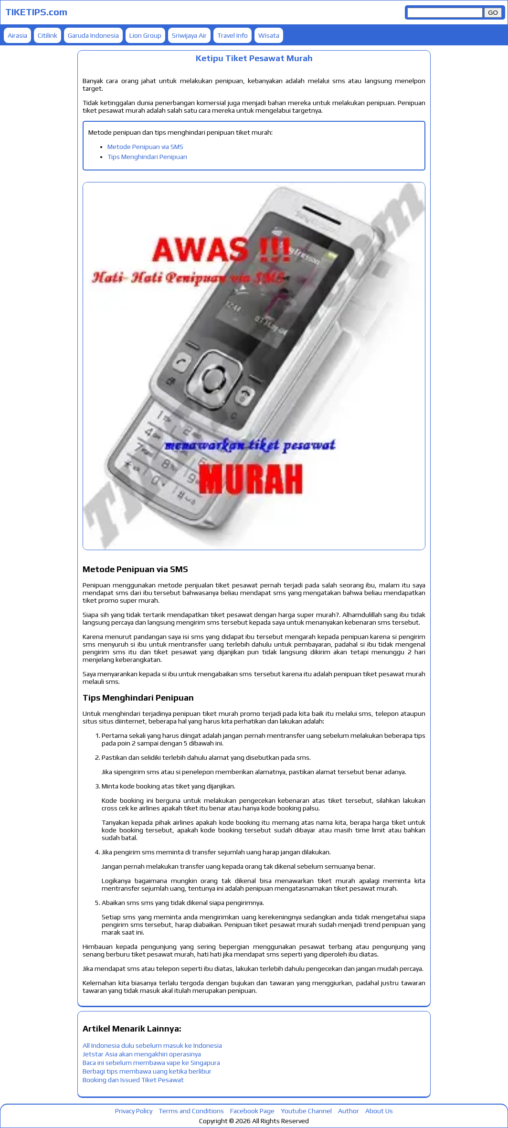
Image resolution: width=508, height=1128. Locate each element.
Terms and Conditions (191, 1111)
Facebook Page (252, 1111)
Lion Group (145, 35)
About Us (379, 1111)
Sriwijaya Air (189, 35)
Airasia (17, 35)
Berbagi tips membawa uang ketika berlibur (147, 1071)
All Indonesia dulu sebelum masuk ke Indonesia (152, 1045)
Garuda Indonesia (93, 35)
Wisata (268, 35)
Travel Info (232, 35)
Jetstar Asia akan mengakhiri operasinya (142, 1054)
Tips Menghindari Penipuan (147, 156)
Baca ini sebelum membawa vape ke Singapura (151, 1062)
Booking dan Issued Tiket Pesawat (133, 1080)
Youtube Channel (306, 1111)
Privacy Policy (133, 1111)
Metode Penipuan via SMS (145, 146)
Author (348, 1111)
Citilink (47, 35)
